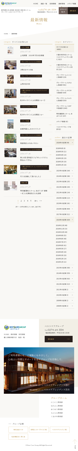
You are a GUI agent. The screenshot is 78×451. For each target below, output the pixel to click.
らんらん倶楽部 (57, 413)
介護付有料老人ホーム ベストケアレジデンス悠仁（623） (64, 57)
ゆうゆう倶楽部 (57, 409)
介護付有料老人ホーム (49, 385)
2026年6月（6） (61, 148)
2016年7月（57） (61, 242)
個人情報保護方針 (10, 337)
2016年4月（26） (61, 252)
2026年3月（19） (61, 158)
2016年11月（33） (62, 229)
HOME (35, 3)
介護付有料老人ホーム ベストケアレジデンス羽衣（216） (64, 67)
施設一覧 (44, 3)
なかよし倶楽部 (57, 405)
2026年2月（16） (61, 161)
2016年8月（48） (61, 238)
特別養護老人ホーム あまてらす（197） (64, 114)
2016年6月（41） (61, 245)
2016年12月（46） (62, 225)
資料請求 (73, 11)
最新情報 (61, 3)
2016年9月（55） (61, 235)
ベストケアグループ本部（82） (63, 128)
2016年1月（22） (61, 262)
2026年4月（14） (61, 155)
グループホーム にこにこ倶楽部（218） (64, 76)
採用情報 (53, 3)
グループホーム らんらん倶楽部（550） (64, 99)
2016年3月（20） (61, 255)
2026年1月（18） (61, 165)
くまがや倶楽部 (57, 416)
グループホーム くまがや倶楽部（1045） (63, 107)
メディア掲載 (71, 3)
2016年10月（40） (62, 232)
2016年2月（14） (61, 258)
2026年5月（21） (61, 151)
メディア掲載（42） (62, 121)
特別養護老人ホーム (40, 381)
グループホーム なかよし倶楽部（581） (64, 83)
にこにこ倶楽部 (57, 402)
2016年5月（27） (61, 248)
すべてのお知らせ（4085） (62, 48)
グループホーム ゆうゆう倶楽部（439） (64, 91)
